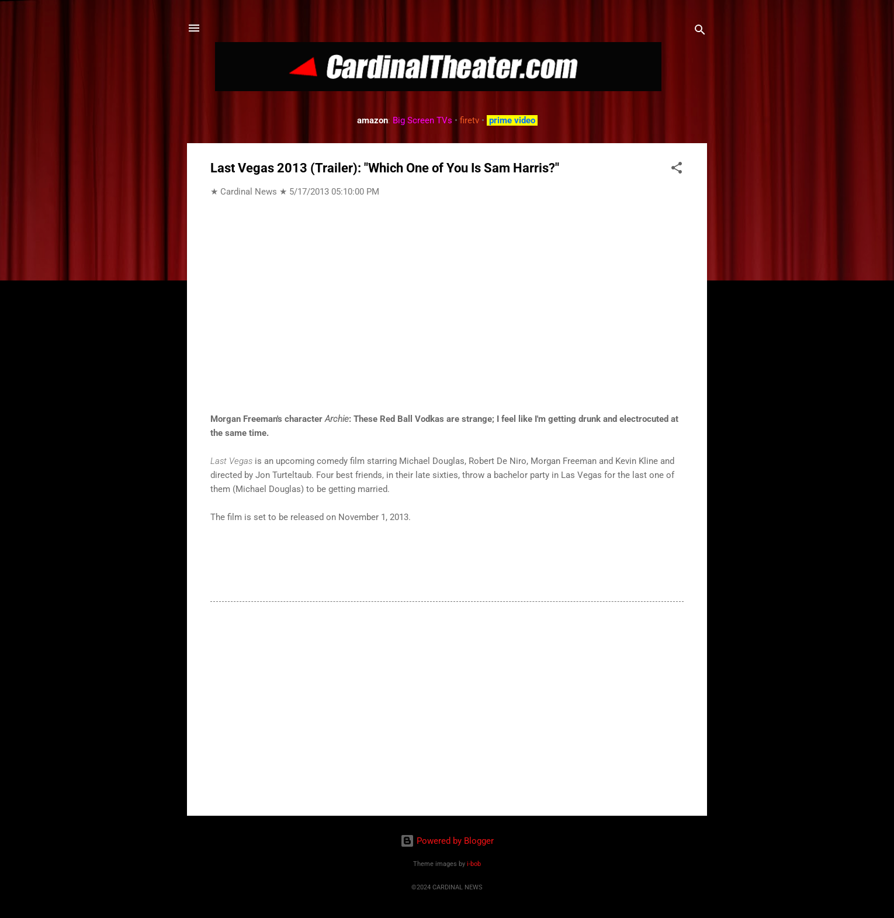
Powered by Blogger (447, 841)
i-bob (474, 864)
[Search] (700, 32)
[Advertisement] (447, 707)
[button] (677, 170)
